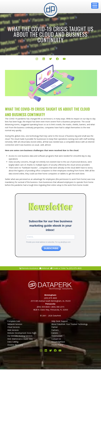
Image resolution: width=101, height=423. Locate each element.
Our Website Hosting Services (19, 336)
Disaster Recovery (15, 345)
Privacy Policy (57, 345)
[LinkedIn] (43, 59)
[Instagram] (36, 59)
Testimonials (56, 336)
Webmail (44, 268)
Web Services (13, 330)
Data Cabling (12, 342)
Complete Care (13, 321)
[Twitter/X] (50, 59)
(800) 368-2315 (57, 307)
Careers (54, 333)
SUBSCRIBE (51, 248)
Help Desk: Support (59, 321)
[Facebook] (57, 59)
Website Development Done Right (21, 333)
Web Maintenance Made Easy (20, 339)
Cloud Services (13, 327)
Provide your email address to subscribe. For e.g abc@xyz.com (48, 242)
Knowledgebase (58, 342)
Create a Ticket (58, 268)
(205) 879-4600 (74, 268)
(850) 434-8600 (43, 307)
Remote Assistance (28, 268)
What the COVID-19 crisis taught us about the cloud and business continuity (50, 34)
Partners (55, 330)
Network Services (14, 324)
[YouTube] (64, 59)
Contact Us (56, 339)
